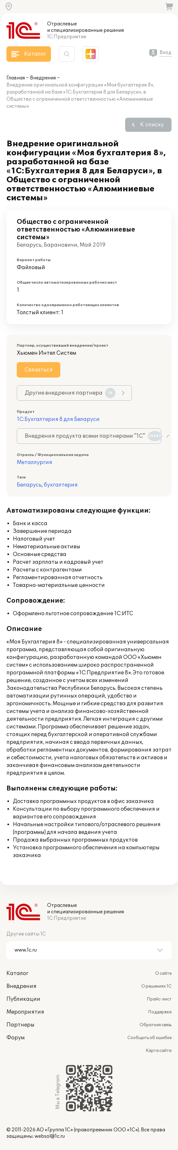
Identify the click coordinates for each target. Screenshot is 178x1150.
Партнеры (20, 1025)
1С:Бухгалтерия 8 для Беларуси (58, 419)
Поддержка (160, 1012)
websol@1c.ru (50, 1136)
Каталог (17, 973)
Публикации (23, 999)
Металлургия (34, 462)
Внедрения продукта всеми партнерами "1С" (93, 436)
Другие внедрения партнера (70, 393)
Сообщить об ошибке (149, 1037)
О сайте (163, 973)
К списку (152, 125)
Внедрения (43, 78)
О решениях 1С (156, 986)
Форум (15, 1038)
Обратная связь (156, 1024)
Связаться (39, 370)
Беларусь (29, 485)
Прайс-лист (159, 999)
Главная (15, 78)
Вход (166, 52)
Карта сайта (159, 1050)
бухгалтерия (61, 485)
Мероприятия (25, 1012)
